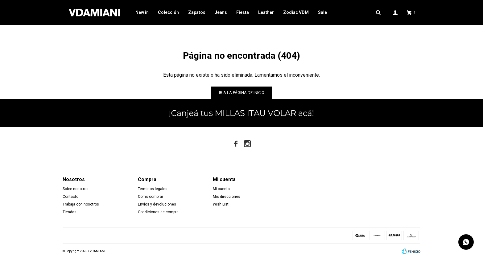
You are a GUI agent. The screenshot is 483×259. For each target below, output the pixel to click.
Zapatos (196, 12)
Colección (168, 12)
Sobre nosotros (76, 189)
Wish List (221, 204)
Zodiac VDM (296, 12)
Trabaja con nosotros (81, 204)
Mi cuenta (221, 189)
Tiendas (69, 212)
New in (142, 12)
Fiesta (242, 12)
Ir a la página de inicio (241, 92)
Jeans (221, 12)
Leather (266, 12)
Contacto (70, 196)
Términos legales (152, 189)
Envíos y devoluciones (157, 204)
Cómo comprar (150, 196)
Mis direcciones (226, 196)
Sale (322, 12)
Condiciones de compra (158, 212)
